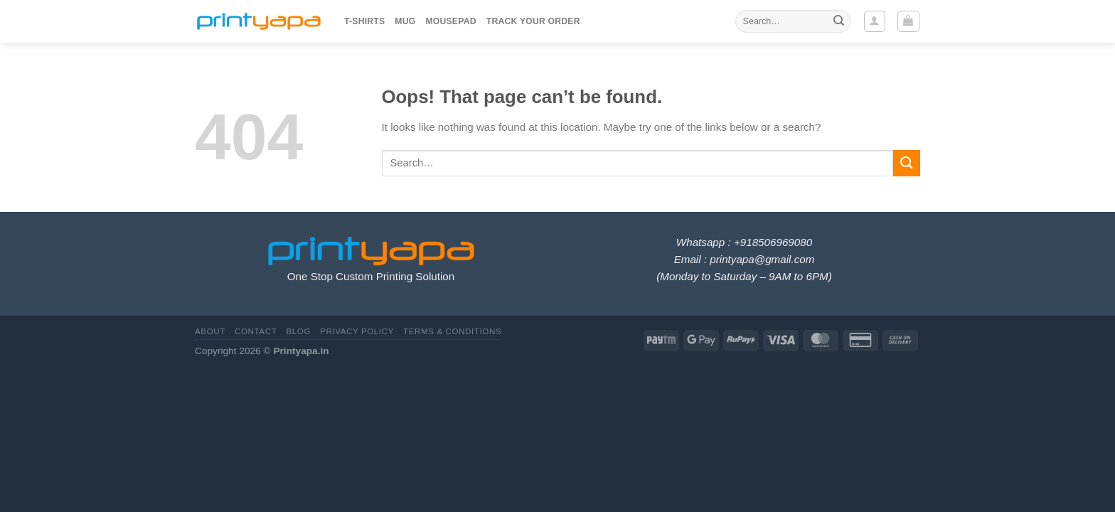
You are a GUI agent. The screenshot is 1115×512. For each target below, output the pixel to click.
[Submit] (838, 21)
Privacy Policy (357, 331)
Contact (256, 331)
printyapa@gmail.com (762, 259)
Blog (298, 331)
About (210, 331)
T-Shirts (364, 21)
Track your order (533, 21)
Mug (405, 21)
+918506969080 (773, 242)
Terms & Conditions (452, 331)
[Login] (874, 21)
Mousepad (450, 21)
